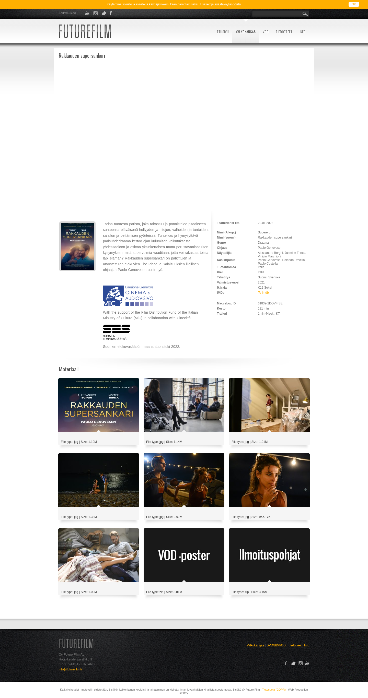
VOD (266, 31)
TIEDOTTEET (284, 31)
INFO (303, 31)
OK (354, 4)
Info (306, 645)
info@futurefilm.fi (70, 669)
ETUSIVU (223, 31)
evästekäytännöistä (228, 4)
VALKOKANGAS (246, 31)
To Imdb (263, 292)
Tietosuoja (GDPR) (274, 689)
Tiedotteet (295, 645)
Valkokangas (255, 645)
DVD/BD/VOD (276, 645)
